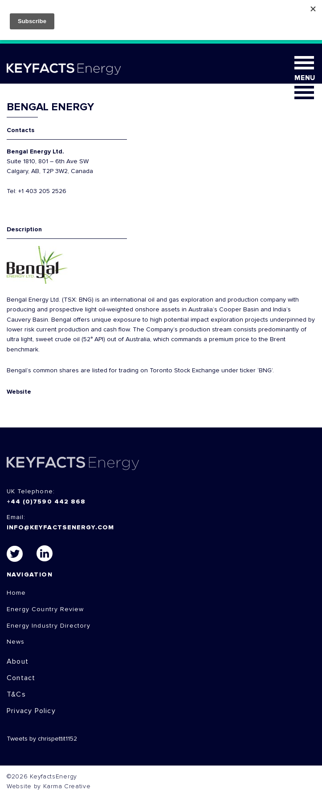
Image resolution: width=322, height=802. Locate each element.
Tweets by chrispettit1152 (42, 739)
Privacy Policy (31, 710)
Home (16, 593)
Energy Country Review (45, 609)
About (18, 661)
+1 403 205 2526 (42, 191)
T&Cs (16, 694)
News (15, 642)
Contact (21, 677)
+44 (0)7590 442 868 (46, 502)
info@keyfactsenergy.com (60, 527)
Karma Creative (67, 786)
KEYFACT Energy (64, 69)
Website (19, 392)
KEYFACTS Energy (73, 463)
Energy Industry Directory (48, 626)
